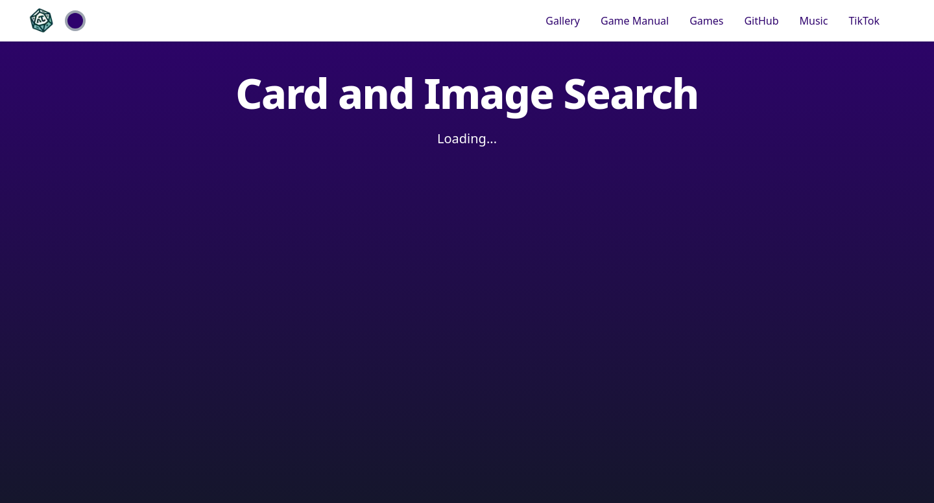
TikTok (864, 21)
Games (706, 21)
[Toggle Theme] (75, 20)
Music (814, 21)
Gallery (562, 21)
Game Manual (635, 21)
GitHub (761, 21)
